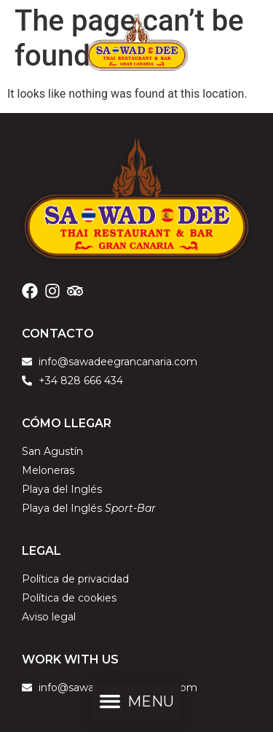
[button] (136, 703)
